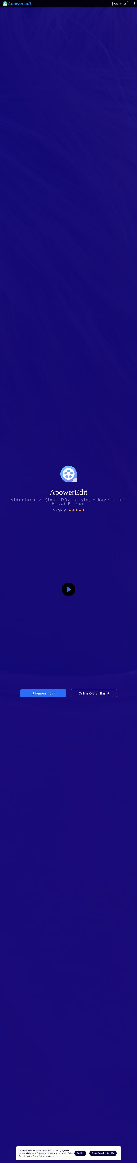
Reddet (80, 1153)
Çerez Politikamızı (41, 1156)
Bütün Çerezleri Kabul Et (103, 1153)
